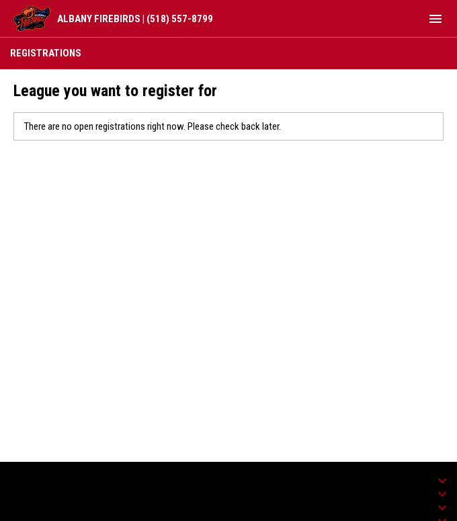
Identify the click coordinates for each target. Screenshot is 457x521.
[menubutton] (435, 19)
